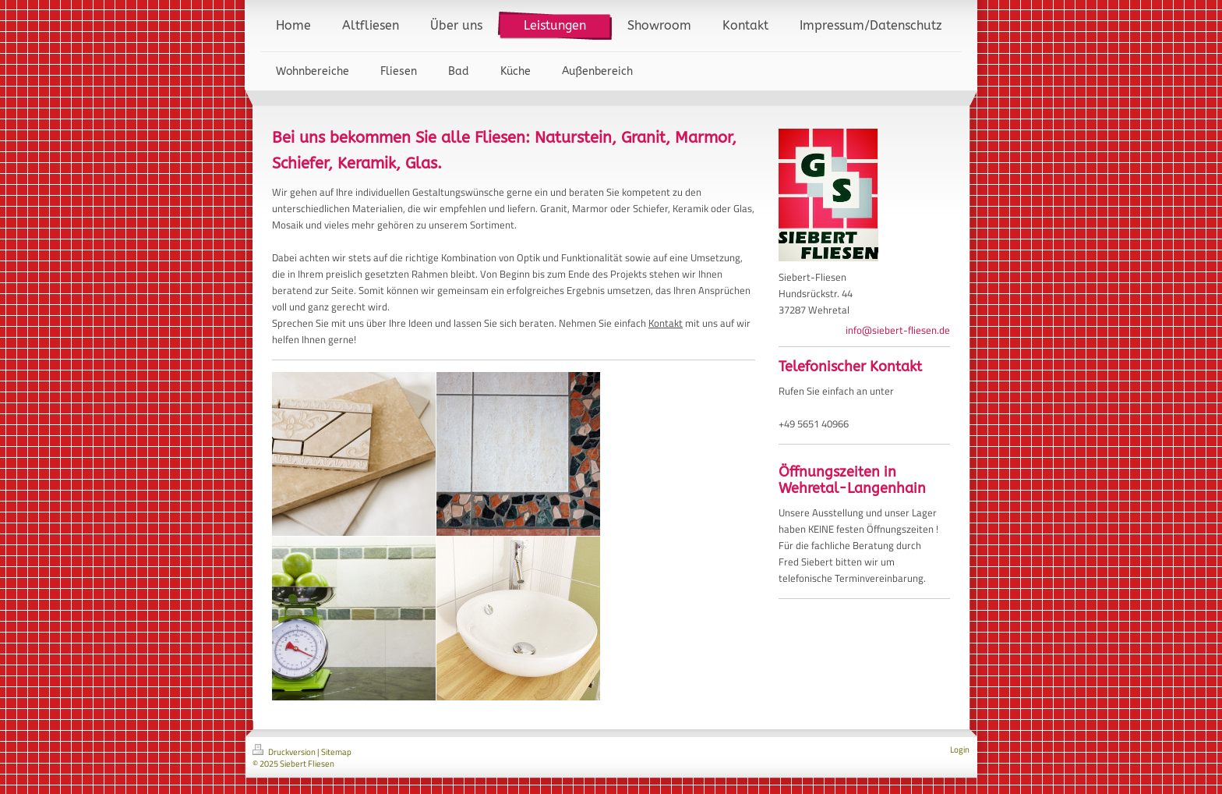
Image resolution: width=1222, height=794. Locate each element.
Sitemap (336, 752)
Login (959, 749)
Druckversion (285, 752)
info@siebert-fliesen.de (898, 330)
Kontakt (665, 323)
